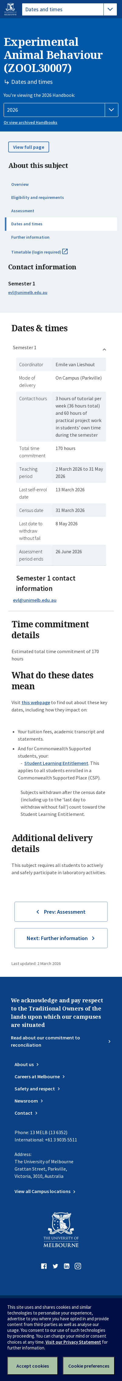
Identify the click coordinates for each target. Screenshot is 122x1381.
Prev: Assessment (65, 911)
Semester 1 (24, 347)
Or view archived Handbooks (30, 122)
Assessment (22, 210)
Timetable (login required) (46, 254)
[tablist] (69, 9)
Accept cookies (32, 1366)
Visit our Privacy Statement (73, 1342)
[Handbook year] (61, 110)
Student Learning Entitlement (56, 763)
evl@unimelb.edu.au (27, 292)
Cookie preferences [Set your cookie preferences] (88, 1366)
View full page (28, 147)
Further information (30, 237)
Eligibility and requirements (37, 197)
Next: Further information (57, 938)
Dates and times (26, 224)
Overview (20, 184)
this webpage (36, 702)
